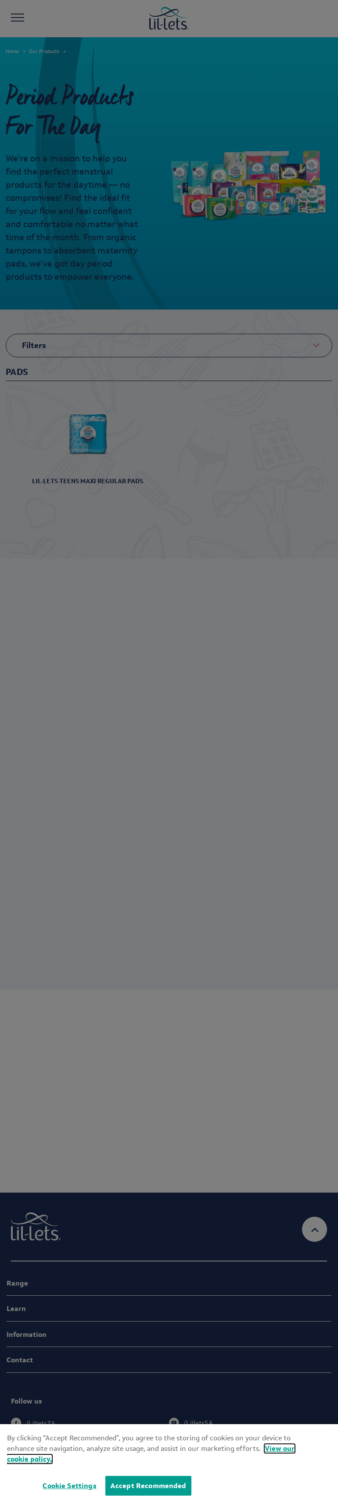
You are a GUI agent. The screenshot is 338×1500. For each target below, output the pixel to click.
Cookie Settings (69, 1486)
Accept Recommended (148, 1486)
